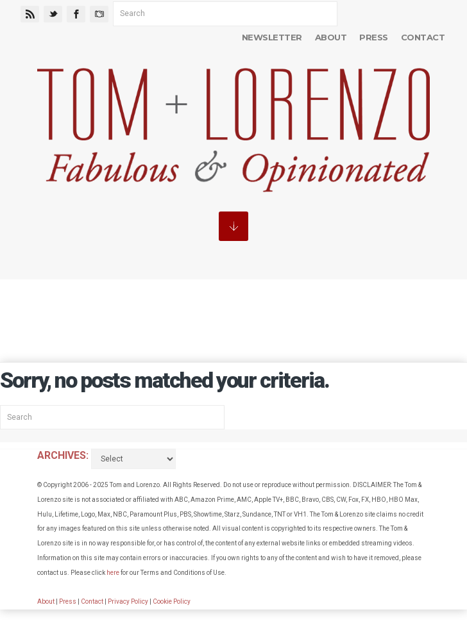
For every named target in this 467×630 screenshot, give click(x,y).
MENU (233, 226)
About (330, 37)
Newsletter (272, 37)
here (112, 572)
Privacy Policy (128, 601)
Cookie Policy (172, 601)
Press (373, 37)
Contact (423, 37)
